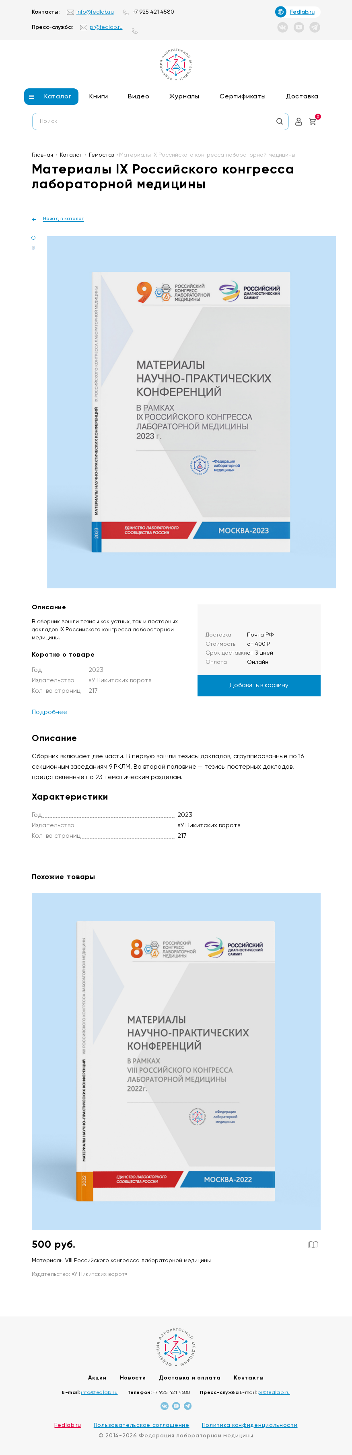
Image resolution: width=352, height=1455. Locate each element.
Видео (138, 97)
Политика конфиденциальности (250, 1425)
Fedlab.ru (67, 1425)
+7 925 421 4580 (153, 12)
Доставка (302, 97)
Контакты (249, 1378)
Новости (133, 1378)
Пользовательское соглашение (141, 1425)
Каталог (58, 97)
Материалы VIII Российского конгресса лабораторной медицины (121, 1260)
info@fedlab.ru (95, 12)
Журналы (184, 97)
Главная (42, 155)
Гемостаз (101, 155)
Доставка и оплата (189, 1378)
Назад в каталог (63, 218)
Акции (97, 1378)
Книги (98, 97)
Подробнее (49, 712)
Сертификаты (243, 97)
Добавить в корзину (258, 685)
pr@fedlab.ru (106, 27)
